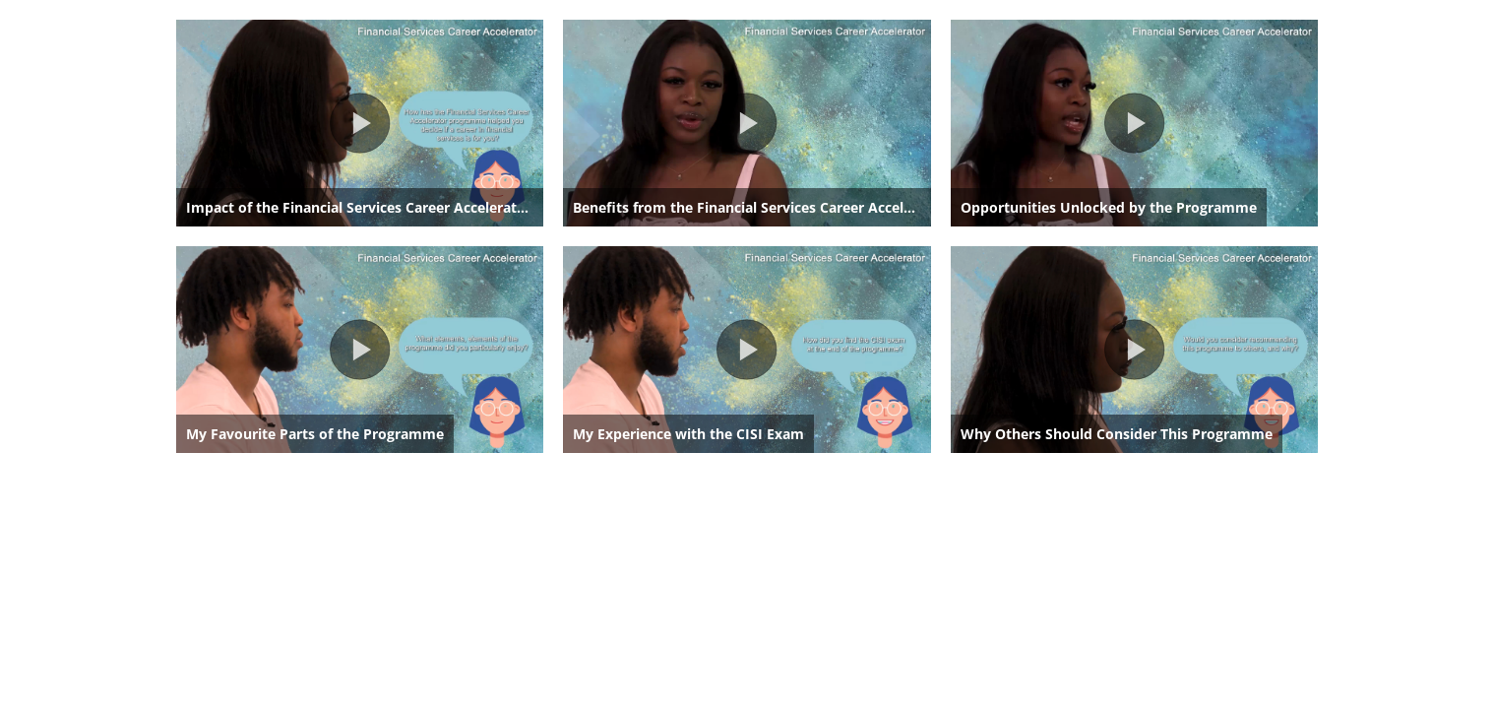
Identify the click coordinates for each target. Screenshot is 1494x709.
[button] (359, 123)
